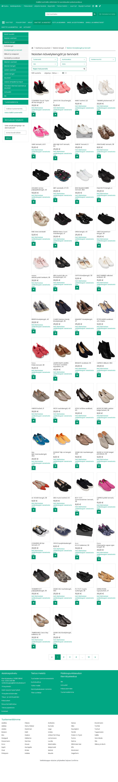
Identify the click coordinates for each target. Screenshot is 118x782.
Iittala (27, 769)
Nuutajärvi (75, 748)
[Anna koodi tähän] (15, 133)
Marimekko (52, 763)
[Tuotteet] (8, 22)
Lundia (50, 760)
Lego (50, 748)
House (27, 763)
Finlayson (5, 772)
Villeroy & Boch (100, 763)
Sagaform (75, 772)
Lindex (50, 751)
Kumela (51, 745)
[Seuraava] (95, 676)
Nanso (73, 742)
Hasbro (27, 754)
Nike (72, 745)
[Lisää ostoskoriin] (34, 133)
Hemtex (28, 760)
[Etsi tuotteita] (71, 14)
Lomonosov (52, 757)
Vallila (97, 754)
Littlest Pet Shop (54, 754)
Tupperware (99, 751)
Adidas (4, 745)
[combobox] (71, 14)
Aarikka (4, 742)
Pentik (73, 751)
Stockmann (99, 742)
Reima (73, 760)
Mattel (50, 769)
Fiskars (27, 742)
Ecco (3, 763)
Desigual (5, 757)
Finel (3, 769)
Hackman (28, 748)
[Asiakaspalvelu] (16, 6)
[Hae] (95, 14)
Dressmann (6, 760)
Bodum (4, 751)
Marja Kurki (52, 766)
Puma (73, 757)
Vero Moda (98, 757)
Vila (96, 760)
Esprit (3, 766)
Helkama (28, 757)
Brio (3, 754)
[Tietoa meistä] (62, 6)
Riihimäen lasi (76, 763)
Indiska (27, 772)
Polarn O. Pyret (76, 754)
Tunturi (97, 748)
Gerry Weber (29, 745)
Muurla (50, 772)
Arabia (4, 748)
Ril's (72, 766)
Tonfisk (97, 745)
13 (89, 676)
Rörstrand (74, 769)
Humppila (28, 766)
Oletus (55, 92)
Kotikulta (51, 742)
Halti (26, 751)
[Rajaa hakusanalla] (59, 87)
